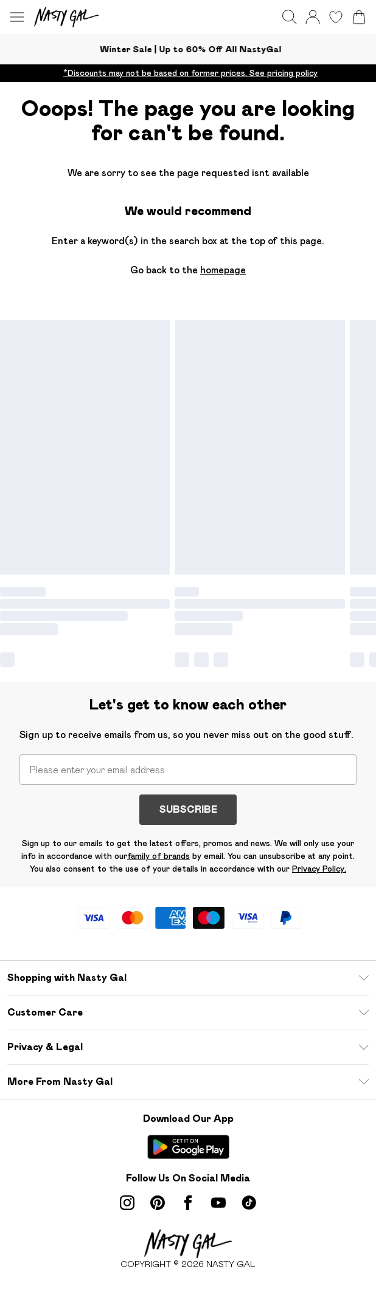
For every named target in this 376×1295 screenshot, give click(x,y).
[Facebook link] (188, 1202)
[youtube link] (218, 1202)
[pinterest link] (157, 1202)
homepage (223, 270)
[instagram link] (127, 1202)
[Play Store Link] (188, 1147)
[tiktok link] (249, 1202)
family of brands (158, 856)
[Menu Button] (17, 17)
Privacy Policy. (319, 868)
